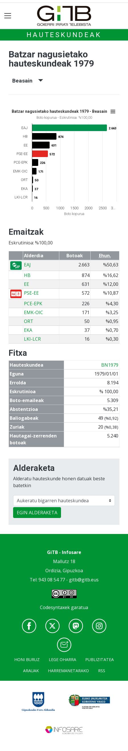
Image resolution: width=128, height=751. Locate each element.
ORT (28, 321)
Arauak (31, 670)
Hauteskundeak (64, 35)
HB (27, 275)
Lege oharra (62, 659)
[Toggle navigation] (8, 16)
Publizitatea (99, 659)
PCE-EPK (33, 303)
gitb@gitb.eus (84, 580)
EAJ (27, 265)
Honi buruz (27, 659)
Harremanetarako (68, 670)
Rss (101, 670)
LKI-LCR (32, 339)
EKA (28, 330)
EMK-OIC (33, 312)
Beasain (27, 80)
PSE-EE (31, 293)
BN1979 (109, 365)
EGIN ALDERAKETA (37, 512)
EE (26, 284)
